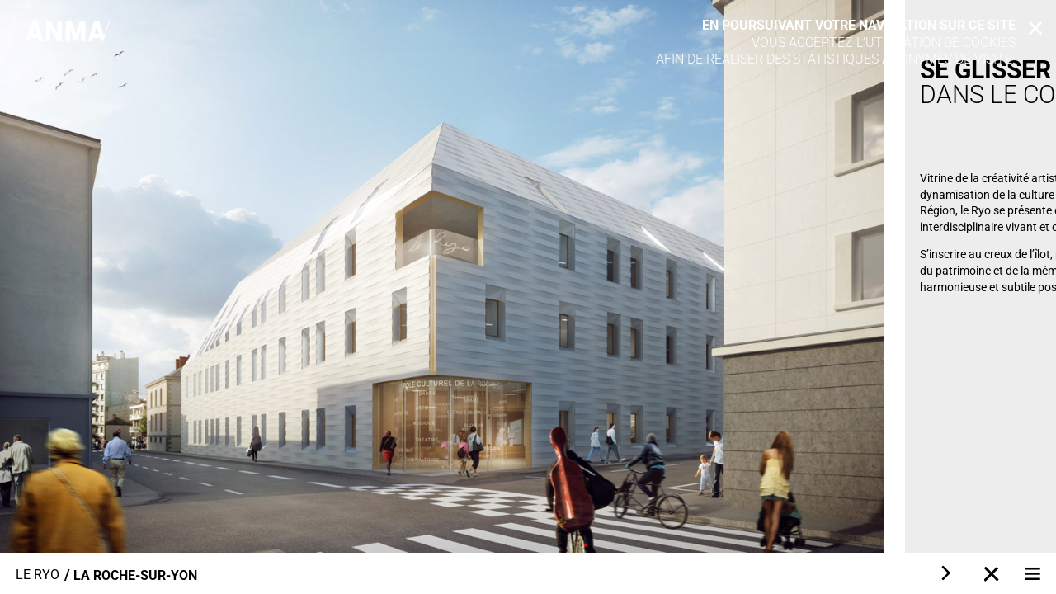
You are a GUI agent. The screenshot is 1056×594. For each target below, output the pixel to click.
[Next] (944, 573)
